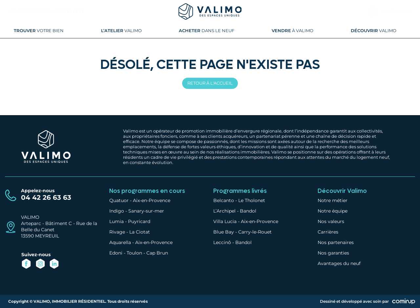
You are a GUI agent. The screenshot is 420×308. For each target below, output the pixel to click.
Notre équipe (332, 211)
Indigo (116, 211)
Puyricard (139, 221)
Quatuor (119, 200)
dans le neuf (206, 30)
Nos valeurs (331, 221)
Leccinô (222, 242)
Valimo (121, 30)
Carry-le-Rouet (255, 232)
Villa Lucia (225, 221)
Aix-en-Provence (151, 200)
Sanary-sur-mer (146, 211)
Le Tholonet (251, 200)
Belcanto (223, 200)
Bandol (248, 211)
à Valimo (292, 30)
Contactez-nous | (31, 11)
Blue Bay (223, 232)
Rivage (117, 232)
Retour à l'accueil (210, 83)
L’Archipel (224, 211)
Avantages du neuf (339, 263)
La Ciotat (139, 232)
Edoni (115, 253)
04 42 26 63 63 (68, 11)
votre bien (39, 30)
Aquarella (120, 242)
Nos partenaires (336, 242)
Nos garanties (333, 253)
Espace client (396, 11)
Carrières (328, 232)
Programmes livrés (240, 191)
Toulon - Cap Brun (147, 253)
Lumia (116, 221)
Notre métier (332, 200)
